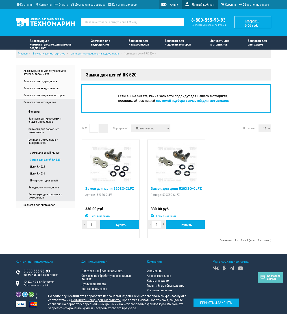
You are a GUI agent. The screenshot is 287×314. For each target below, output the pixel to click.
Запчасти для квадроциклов (139, 42)
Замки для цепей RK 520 (45, 159)
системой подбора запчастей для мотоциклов (192, 100)
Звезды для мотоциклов (43, 187)
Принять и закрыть (216, 303)
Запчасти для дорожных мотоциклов (43, 131)
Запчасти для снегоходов (257, 42)
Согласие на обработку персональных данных (106, 277)
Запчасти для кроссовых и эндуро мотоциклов (44, 120)
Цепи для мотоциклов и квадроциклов (43, 141)
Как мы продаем (158, 280)
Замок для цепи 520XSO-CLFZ (176, 189)
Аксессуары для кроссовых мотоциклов (45, 196)
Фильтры (34, 111)
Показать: (249, 128)
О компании (154, 270)
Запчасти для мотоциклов (219, 42)
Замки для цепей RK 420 (44, 152)
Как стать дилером (159, 290)
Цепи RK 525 (37, 166)
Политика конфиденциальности (102, 270)
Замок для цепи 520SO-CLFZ (109, 189)
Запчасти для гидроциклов (100, 42)
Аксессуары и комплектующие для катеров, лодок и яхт (51, 44)
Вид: (84, 127)
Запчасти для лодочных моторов (178, 42)
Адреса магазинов (159, 275)
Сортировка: (120, 128)
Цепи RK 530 (37, 173)
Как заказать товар (94, 288)
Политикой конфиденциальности (96, 300)
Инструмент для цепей (44, 180)
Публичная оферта (93, 283)
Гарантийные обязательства (165, 285)
